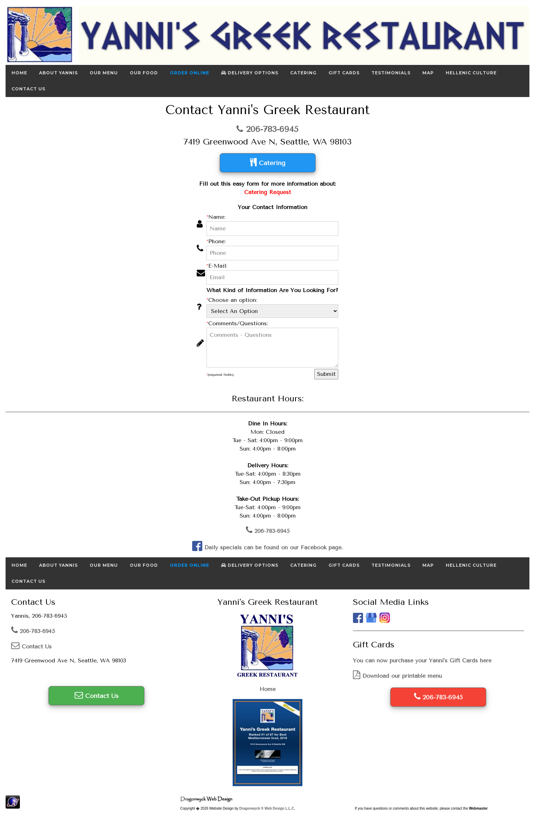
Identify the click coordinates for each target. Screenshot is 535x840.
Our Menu (104, 72)
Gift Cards (344, 72)
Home (19, 72)
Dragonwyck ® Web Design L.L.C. (267, 808)
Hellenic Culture (471, 72)
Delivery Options (249, 72)
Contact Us (28, 88)
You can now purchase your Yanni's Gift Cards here (422, 660)
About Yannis (58, 72)
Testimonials (390, 72)
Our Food (144, 72)
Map (428, 72)
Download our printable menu (397, 675)
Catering (303, 72)
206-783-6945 (267, 129)
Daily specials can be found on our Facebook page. (267, 547)
